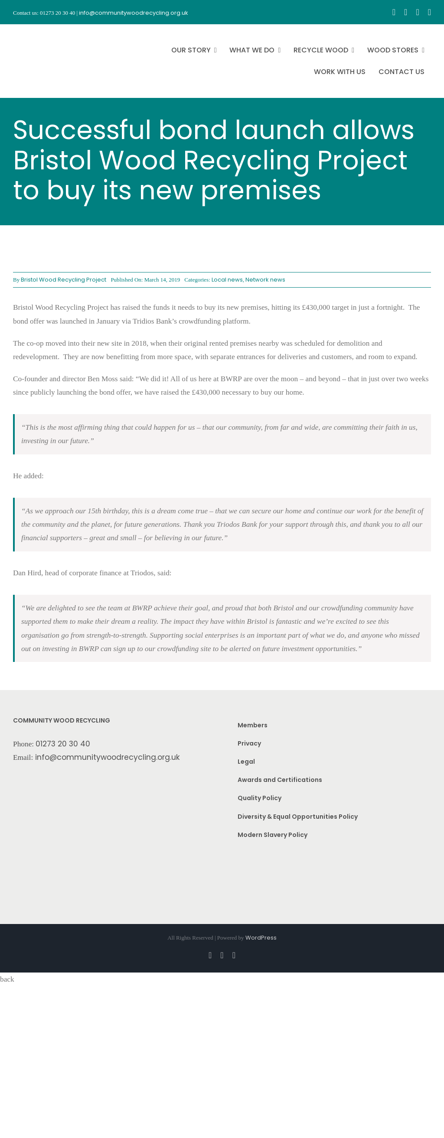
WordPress (261, 938)
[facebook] (393, 12)
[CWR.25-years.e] (45, 32)
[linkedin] (429, 12)
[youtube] (417, 12)
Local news (227, 280)
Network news (265, 280)
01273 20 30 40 (63, 744)
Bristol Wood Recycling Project (63, 280)
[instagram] (405, 12)
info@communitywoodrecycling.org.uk (107, 757)
